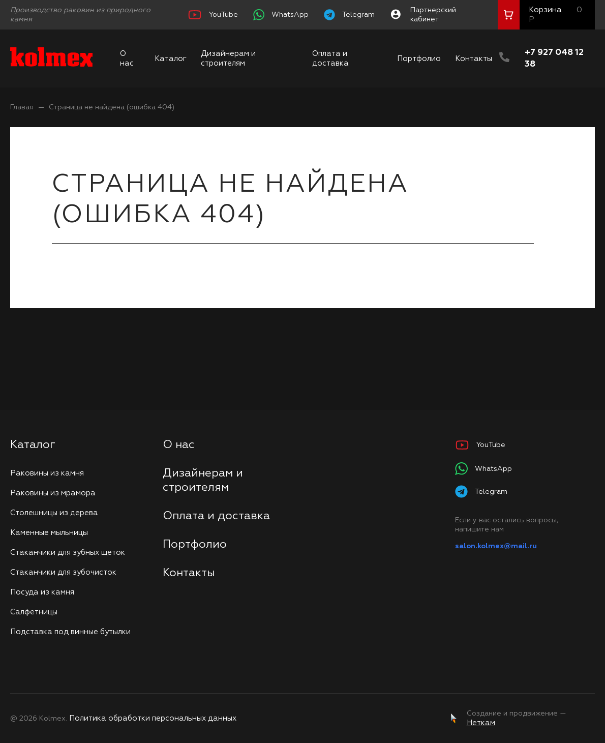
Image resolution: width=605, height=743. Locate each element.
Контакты (473, 59)
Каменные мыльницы (49, 533)
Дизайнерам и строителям (228, 58)
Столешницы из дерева (54, 513)
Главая (22, 107)
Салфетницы (33, 612)
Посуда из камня (42, 592)
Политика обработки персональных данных (152, 718)
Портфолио (419, 59)
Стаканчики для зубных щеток (67, 552)
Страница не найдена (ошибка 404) (111, 107)
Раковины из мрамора (53, 493)
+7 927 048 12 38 (554, 58)
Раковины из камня (47, 473)
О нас (127, 58)
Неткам (481, 723)
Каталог (171, 59)
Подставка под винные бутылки (70, 632)
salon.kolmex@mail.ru (496, 546)
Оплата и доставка (330, 58)
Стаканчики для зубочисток (63, 572)
